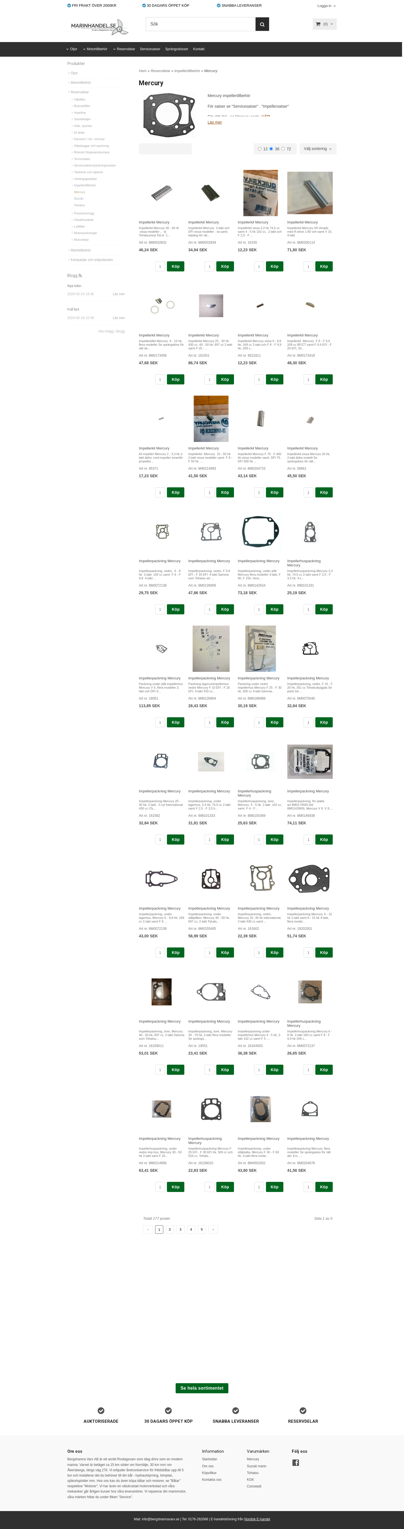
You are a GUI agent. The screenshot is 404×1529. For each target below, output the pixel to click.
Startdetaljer (81, 126)
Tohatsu (79, 212)
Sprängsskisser (176, 49)
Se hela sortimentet (201, 1388)
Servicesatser (150, 49)
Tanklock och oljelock (87, 179)
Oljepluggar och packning (90, 152)
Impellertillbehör (83, 192)
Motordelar (80, 246)
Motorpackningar (84, 239)
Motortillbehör (97, 49)
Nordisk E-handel (257, 1519)
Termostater (80, 165)
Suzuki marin (256, 1466)
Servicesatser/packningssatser (93, 172)
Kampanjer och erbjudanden (90, 267)
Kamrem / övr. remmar (88, 145)
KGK (250, 1480)
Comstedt (254, 1486)
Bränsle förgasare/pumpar (90, 159)
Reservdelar (126, 49)
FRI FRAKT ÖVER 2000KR (91, 5)
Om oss (208, 1466)
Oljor (73, 49)
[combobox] (318, 149)
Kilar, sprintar (81, 132)
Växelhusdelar (82, 226)
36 (274, 149)
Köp (176, 266)
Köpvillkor (209, 1473)
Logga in (324, 6)
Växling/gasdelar (84, 185)
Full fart (73, 316)
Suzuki (78, 205)
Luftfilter (78, 233)
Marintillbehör (79, 257)
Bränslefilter (80, 112)
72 (286, 149)
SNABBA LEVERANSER (239, 5)
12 (263, 149)
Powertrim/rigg (82, 220)
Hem (142, 71)
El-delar (78, 139)
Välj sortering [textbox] (315, 149)
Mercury (79, 198)
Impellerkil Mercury (154, 222)
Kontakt (199, 49)
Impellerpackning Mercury (160, 561)
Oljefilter (78, 106)
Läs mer (119, 301)
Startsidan (209, 1459)
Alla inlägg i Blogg (111, 338)
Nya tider (74, 293)
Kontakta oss (211, 1480)
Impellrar (78, 119)
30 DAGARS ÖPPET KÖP (165, 5)
